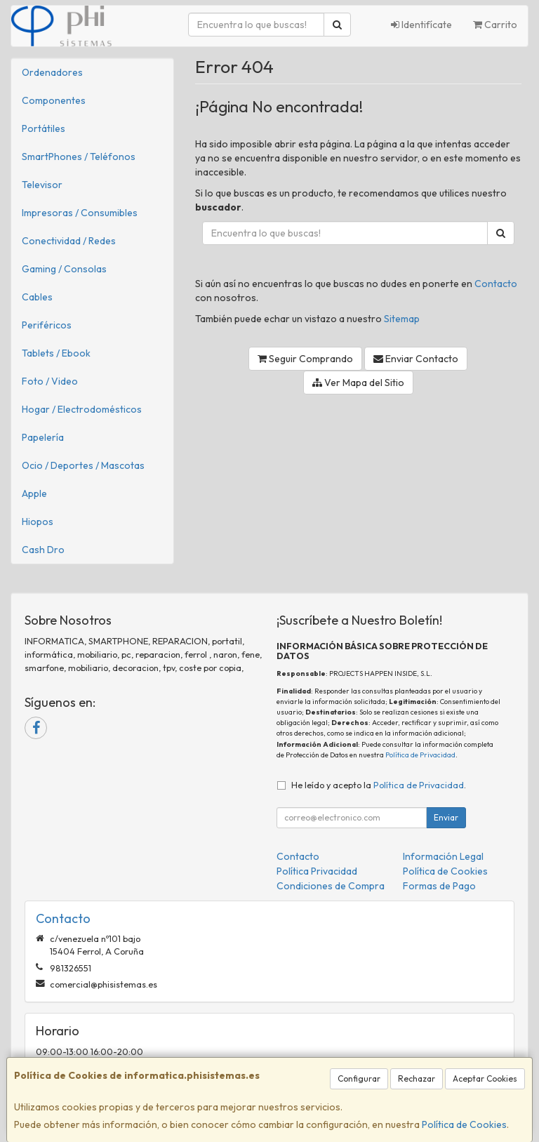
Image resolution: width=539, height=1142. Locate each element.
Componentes (54, 100)
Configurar (359, 1078)
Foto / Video (50, 381)
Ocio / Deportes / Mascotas (83, 465)
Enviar (446, 817)
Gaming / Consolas (64, 269)
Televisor (42, 184)
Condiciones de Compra (331, 885)
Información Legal (443, 856)
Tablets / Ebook (56, 353)
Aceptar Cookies (485, 1078)
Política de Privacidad (420, 754)
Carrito (495, 24)
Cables (37, 297)
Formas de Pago (439, 885)
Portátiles (43, 128)
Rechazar (416, 1078)
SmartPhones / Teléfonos (78, 156)
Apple (34, 493)
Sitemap (402, 318)
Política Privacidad (317, 871)
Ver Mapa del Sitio (358, 382)
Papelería (43, 437)
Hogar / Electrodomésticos (82, 409)
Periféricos (47, 325)
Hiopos (37, 521)
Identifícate (421, 24)
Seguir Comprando (305, 358)
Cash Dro (43, 549)
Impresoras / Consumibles (80, 212)
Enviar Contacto (415, 358)
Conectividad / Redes (69, 240)
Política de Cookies (464, 1124)
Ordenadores (52, 72)
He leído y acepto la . (378, 784)
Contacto (495, 283)
